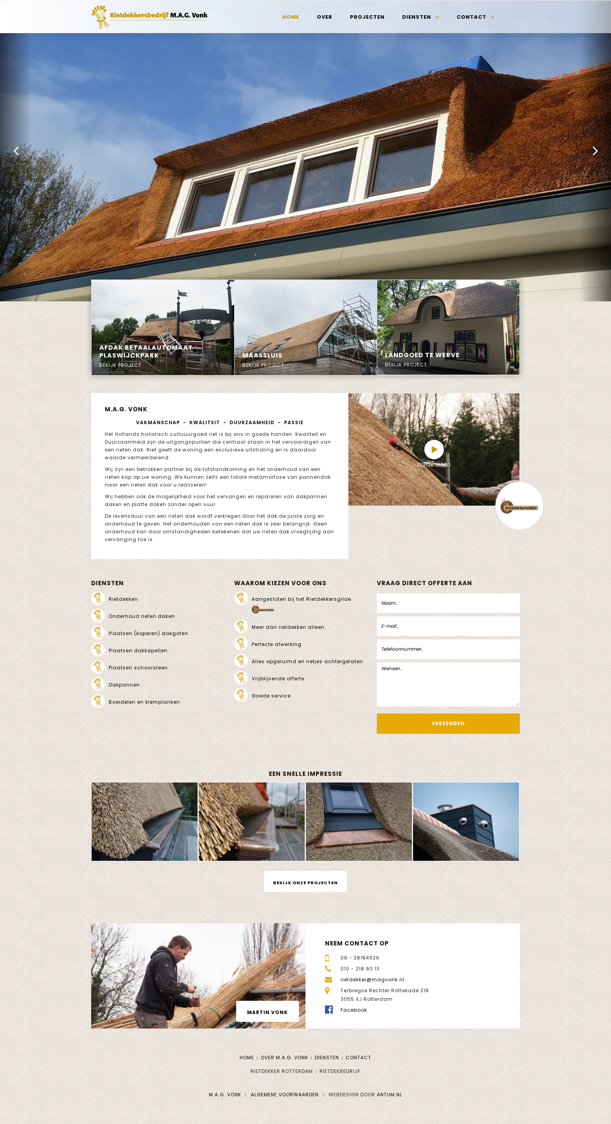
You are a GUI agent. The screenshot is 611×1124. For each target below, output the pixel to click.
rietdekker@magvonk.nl (372, 979)
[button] (16, 150)
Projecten (367, 17)
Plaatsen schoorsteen (138, 667)
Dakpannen (124, 684)
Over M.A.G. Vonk (284, 1057)
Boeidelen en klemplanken (144, 702)
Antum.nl (389, 1094)
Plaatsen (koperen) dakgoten (148, 633)
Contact (471, 17)
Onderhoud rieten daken (142, 616)
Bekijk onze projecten (305, 883)
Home (290, 17)
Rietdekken (123, 599)
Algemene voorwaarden (284, 1094)
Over (324, 17)
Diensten (416, 17)
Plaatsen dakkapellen (138, 650)
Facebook (354, 1010)
